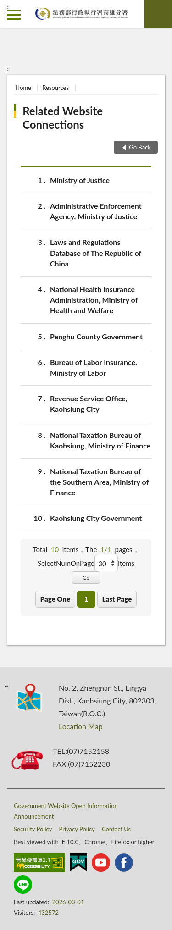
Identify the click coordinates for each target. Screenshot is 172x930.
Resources (55, 87)
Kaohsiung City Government (96, 518)
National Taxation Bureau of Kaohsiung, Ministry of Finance (100, 440)
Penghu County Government (96, 336)
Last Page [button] (117, 599)
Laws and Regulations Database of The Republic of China (95, 252)
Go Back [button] (140, 147)
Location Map (81, 726)
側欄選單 (14, 15)
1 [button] (86, 599)
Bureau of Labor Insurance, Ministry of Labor (93, 367)
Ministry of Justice (80, 180)
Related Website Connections (62, 117)
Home (23, 87)
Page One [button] (55, 599)
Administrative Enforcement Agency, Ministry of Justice (96, 210)
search (158, 14)
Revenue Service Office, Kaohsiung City (89, 403)
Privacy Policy (77, 829)
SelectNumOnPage (66, 563)
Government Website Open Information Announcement (66, 811)
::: (7, 7)
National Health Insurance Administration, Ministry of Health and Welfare (94, 299)
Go (86, 578)
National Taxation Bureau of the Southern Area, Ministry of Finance (99, 481)
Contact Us (116, 829)
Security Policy (33, 829)
